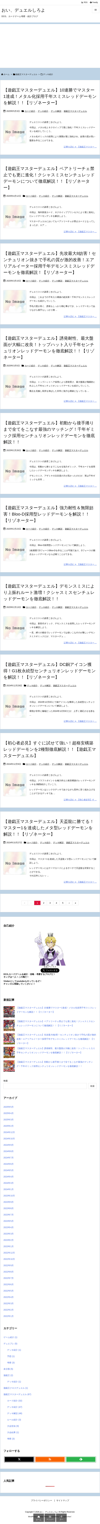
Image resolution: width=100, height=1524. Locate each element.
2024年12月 (9, 1132)
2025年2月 (8, 1126)
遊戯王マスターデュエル (26, 74)
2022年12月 (9, 1253)
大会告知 (13, 1426)
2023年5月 (8, 1221)
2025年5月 (8, 1107)
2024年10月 (9, 1138)
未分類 (8, 1369)
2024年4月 (8, 1176)
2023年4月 (8, 1227)
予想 (11, 1356)
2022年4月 (8, 1297)
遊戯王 (8, 1375)
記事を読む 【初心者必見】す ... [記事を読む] (80, 799)
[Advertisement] (50, 45)
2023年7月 (8, 1214)
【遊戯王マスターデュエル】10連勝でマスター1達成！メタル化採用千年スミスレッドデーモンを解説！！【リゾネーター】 (50, 96)
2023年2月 (8, 1240)
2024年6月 (8, 1164)
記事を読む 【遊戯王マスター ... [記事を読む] (80, 147)
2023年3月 (8, 1233)
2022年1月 (8, 1316)
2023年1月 (8, 1246)
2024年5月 (8, 1170)
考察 (11, 1362)
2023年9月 (8, 1202)
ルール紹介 (14, 1419)
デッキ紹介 (43, 111)
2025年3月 (8, 1119)
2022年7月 (8, 1278)
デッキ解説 (56, 111)
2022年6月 (8, 1284)
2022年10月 (9, 1259)
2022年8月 (8, 1272)
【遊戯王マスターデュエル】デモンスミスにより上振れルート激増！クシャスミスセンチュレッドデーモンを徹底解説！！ (49, 592)
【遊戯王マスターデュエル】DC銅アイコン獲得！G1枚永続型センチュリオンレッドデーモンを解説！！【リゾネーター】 (49, 670)
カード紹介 (30, 111)
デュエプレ (10, 1343)
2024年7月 (8, 1157)
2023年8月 (8, 1208)
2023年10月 (9, 1195)
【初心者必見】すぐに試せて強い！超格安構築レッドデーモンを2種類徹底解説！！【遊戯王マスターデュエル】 (49, 749)
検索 (5, 1081)
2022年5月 (8, 1291)
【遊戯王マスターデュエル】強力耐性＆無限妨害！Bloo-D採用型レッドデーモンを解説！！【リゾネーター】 (48, 514)
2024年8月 (8, 1151)
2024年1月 (8, 1189)
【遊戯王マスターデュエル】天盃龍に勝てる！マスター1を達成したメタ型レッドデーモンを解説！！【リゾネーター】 (48, 828)
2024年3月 (8, 1183)
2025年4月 (8, 1113)
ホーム (7, 74)
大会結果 (13, 1432)
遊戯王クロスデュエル (15, 1388)
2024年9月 (8, 1145)
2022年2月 (8, 1310)
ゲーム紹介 (10, 1337)
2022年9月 (8, 1265)
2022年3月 (8, 1303)
